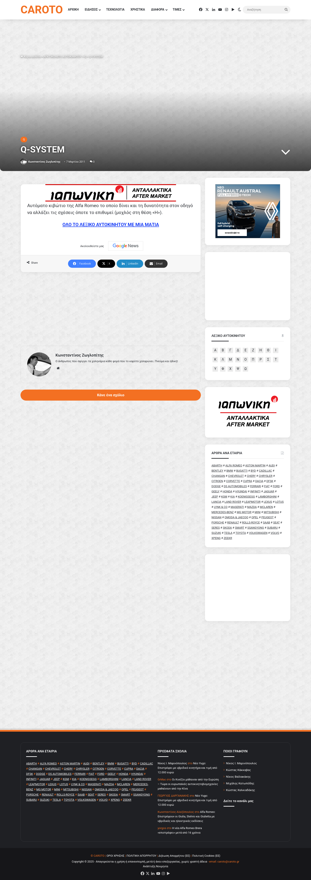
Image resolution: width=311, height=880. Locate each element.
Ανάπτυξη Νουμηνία (155, 866)
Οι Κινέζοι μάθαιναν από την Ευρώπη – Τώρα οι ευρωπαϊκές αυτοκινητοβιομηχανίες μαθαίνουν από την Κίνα (188, 784)
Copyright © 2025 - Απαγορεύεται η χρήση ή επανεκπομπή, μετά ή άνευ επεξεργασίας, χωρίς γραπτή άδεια (139, 861)
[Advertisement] (111, 309)
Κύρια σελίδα (31, 56)
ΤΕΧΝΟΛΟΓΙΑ (115, 9)
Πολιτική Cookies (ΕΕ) (206, 855)
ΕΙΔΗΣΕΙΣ (91, 9)
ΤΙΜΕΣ (177, 9)
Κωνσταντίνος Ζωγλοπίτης (44, 161)
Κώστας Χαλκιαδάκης (240, 790)
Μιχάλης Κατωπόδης (240, 783)
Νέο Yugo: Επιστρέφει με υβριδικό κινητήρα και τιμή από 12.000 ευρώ (187, 768)
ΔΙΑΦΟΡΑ (157, 9)
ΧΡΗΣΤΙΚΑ (137, 9)
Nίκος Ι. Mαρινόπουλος (172, 763)
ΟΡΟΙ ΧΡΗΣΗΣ (115, 855)
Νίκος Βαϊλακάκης (238, 776)
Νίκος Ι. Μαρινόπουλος (241, 763)
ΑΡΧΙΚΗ (73, 9)
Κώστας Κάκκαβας (238, 770)
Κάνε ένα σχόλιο (110, 395)
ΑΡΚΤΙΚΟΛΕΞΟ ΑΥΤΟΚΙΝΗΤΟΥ (62, 56)
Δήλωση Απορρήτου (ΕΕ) (174, 855)
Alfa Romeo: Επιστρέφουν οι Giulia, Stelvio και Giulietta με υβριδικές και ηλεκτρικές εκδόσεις (186, 816)
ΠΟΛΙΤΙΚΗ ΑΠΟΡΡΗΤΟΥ (142, 855)
